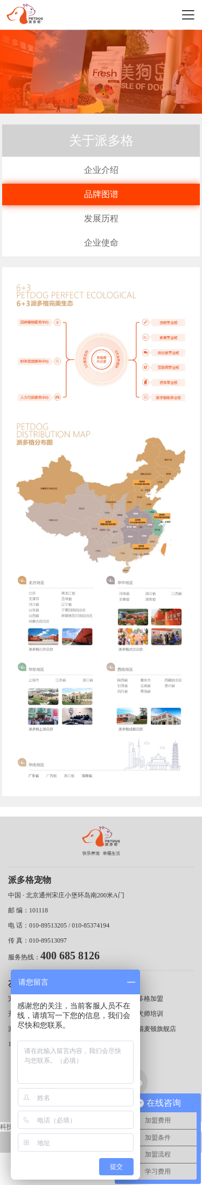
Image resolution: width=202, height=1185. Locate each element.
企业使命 (101, 242)
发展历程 (101, 218)
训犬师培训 (147, 1013)
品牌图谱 (101, 194)
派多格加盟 (147, 998)
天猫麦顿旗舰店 (153, 1029)
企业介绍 (101, 170)
